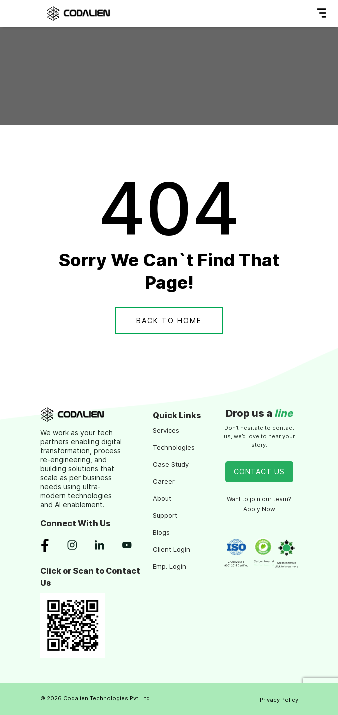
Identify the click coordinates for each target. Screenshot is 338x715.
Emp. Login (169, 566)
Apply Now (259, 509)
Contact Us (259, 472)
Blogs (161, 532)
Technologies (174, 448)
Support (165, 516)
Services (166, 430)
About (162, 498)
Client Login (171, 550)
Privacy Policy (279, 700)
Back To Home (169, 320)
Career (164, 482)
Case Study (171, 464)
